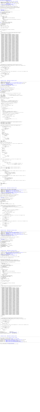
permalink (13, 5)
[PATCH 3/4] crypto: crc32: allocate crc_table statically (13, 407)
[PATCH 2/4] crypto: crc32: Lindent (10, 278)
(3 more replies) (8, 4)
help (10, 1)
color (12, 1)
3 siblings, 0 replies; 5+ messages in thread (7, 101)
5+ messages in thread (14, 96)
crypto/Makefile (3, 286)
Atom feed (17, 1)
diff (0, 108)
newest (16, 403)
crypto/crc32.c (2, 12)
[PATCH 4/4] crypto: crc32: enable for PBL (11, 229)
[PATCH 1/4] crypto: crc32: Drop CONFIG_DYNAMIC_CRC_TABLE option (14, 98)
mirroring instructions (11, 410)
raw (15, 5)
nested (9, 96)
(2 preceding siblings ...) (9, 302)
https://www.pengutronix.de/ (13, 397)
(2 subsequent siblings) (9, 100)
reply (5, 96)
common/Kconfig (2, 11)
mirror (15, 1)
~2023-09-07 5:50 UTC (11, 403)
